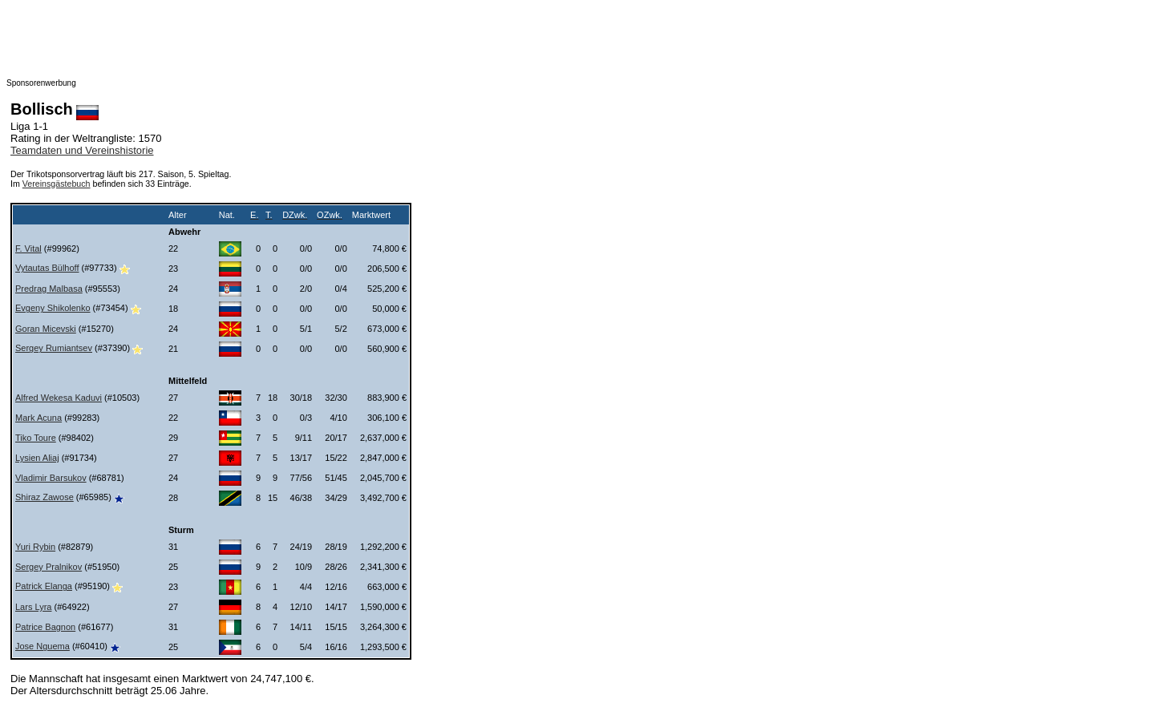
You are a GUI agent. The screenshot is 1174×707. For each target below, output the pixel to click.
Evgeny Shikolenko (53, 308)
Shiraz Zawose (44, 497)
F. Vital (28, 248)
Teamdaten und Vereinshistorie (82, 150)
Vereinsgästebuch (56, 183)
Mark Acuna (38, 417)
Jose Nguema (42, 646)
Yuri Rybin (35, 546)
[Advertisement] (327, 42)
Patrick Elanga (43, 586)
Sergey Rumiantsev (53, 348)
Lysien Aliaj (37, 458)
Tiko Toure (35, 437)
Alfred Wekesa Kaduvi (58, 397)
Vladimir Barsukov (51, 478)
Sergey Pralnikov (48, 567)
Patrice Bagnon (45, 627)
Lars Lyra (33, 607)
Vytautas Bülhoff (47, 268)
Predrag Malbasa (49, 288)
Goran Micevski (45, 328)
